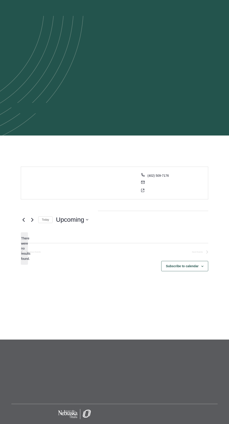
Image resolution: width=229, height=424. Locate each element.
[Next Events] (32, 219)
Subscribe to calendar (182, 266)
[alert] (24, 248)
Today (45, 219)
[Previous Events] (23, 219)
